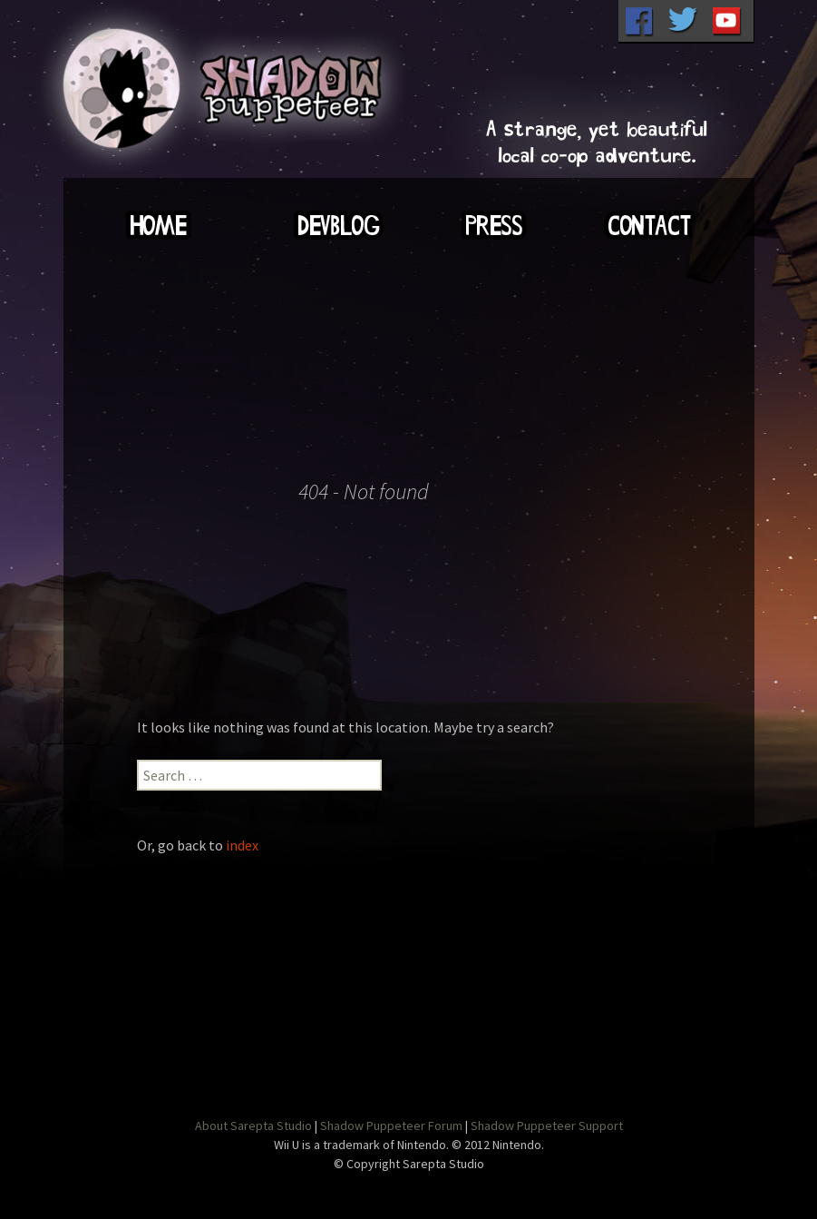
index (242, 845)
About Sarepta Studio (253, 1125)
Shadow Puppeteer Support (547, 1125)
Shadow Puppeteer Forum (391, 1125)
